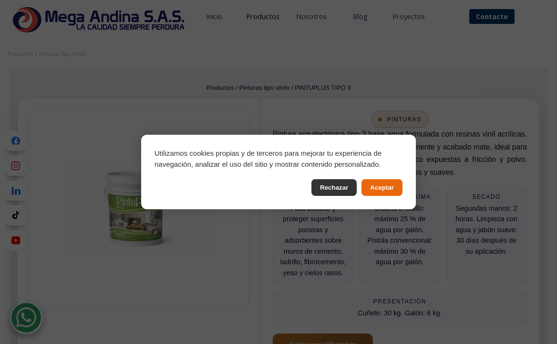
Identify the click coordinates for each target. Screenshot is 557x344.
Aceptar (382, 187)
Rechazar (334, 187)
